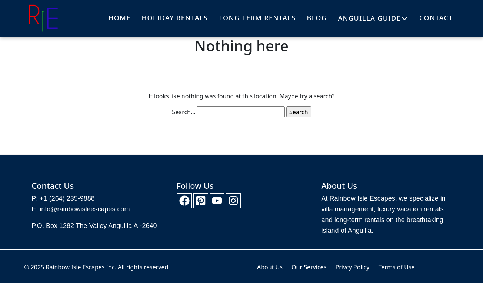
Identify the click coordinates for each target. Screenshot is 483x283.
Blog (317, 17)
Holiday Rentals (175, 17)
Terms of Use (397, 267)
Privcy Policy (352, 267)
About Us (270, 267)
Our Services (309, 267)
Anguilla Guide (369, 18)
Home (120, 17)
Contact (436, 17)
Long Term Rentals (257, 17)
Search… (183, 112)
